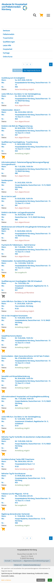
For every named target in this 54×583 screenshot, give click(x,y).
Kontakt (7, 560)
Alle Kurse (17, 70)
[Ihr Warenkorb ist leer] (41, 16)
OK (50, 580)
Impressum (17, 560)
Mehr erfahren (6, 580)
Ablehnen (41, 580)
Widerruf (17, 564)
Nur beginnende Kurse (32, 70)
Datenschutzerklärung (31, 564)
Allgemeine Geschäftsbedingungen (36, 560)
